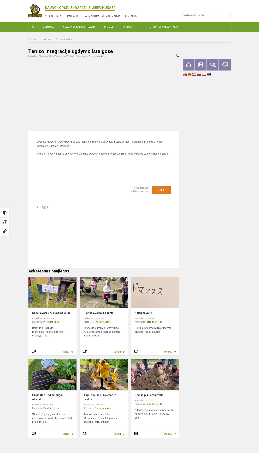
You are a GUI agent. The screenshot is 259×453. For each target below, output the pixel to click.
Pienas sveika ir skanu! (98, 313)
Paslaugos (74, 16)
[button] (207, 7)
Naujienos (46, 39)
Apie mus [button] (108, 26)
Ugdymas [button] (48, 26)
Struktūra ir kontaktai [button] (164, 26)
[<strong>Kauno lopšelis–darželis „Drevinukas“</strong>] (36, 10)
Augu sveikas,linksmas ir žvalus (100, 397)
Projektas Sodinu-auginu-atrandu (48, 397)
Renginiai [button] (127, 26)
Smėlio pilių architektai (149, 395)
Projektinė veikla (64, 39)
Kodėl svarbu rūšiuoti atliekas (51, 313)
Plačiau (65, 351)
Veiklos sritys (54, 16)
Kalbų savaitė (143, 313)
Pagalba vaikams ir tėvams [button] (78, 26)
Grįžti (45, 207)
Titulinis (32, 39)
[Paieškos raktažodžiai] (205, 15)
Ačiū (161, 190)
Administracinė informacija (102, 16)
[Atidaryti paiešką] (227, 15)
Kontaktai (131, 16)
